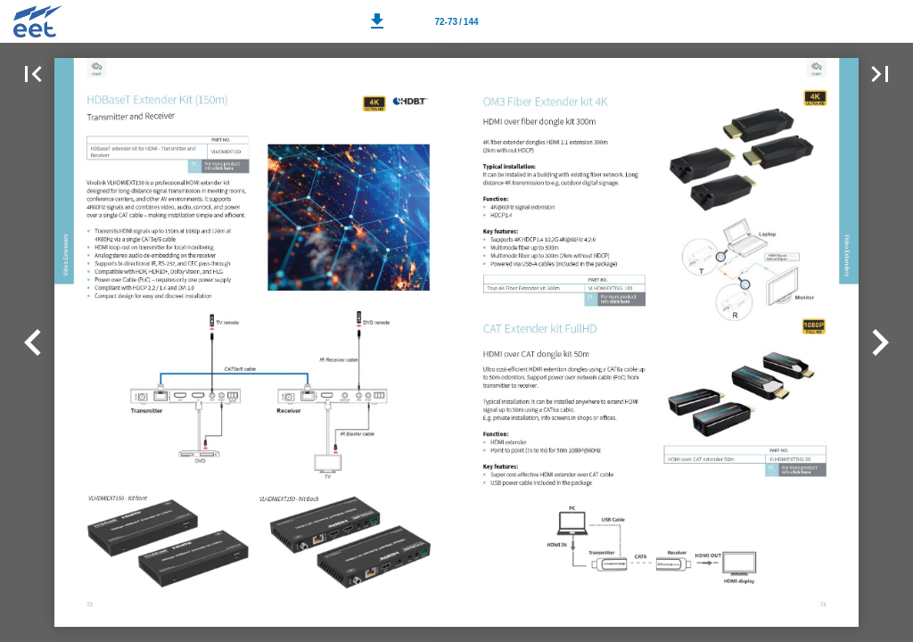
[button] (377, 21)
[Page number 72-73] (456, 21)
